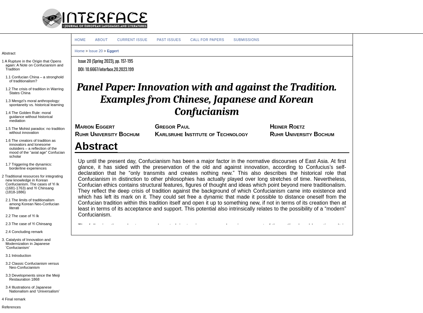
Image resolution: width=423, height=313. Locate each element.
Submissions (246, 40)
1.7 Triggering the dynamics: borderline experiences (30, 166)
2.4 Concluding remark (26, 232)
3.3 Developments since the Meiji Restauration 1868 (34, 277)
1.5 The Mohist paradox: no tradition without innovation (37, 131)
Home (80, 40)
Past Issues (169, 40)
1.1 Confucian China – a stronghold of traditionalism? (36, 79)
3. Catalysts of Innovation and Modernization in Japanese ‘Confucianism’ (28, 244)
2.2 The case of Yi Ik (24, 216)
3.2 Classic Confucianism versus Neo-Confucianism (34, 265)
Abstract (96, 146)
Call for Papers (207, 40)
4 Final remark (15, 299)
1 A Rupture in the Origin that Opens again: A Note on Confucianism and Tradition (34, 65)
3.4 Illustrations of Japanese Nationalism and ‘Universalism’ (34, 289)
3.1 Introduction (20, 255)
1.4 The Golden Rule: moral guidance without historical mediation (31, 117)
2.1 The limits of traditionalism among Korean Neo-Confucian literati (34, 204)
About (101, 40)
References (13, 307)
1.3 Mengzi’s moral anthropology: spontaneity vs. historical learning (36, 103)
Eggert (113, 51)
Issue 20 (96, 51)
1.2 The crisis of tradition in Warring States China (36, 91)
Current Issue (132, 40)
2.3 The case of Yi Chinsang (30, 224)
